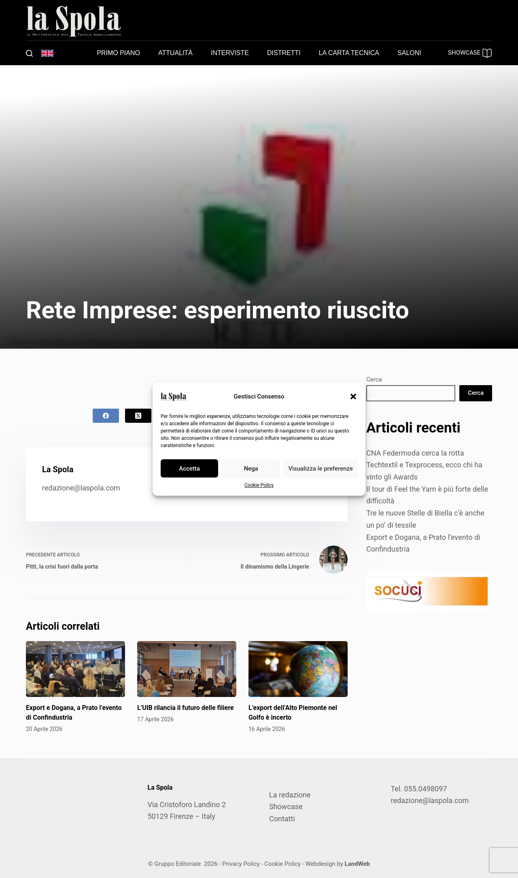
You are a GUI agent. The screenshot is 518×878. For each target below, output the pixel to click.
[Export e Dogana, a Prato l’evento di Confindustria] (75, 669)
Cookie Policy (259, 485)
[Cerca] (29, 53)
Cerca (374, 379)
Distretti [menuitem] (284, 52)
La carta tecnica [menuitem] (349, 52)
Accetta (189, 468)
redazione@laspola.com (81, 488)
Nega (251, 468)
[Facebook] (106, 416)
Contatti (282, 818)
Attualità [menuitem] (175, 52)
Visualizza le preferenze (320, 468)
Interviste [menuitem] (230, 52)
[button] (353, 396)
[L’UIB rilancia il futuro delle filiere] (186, 669)
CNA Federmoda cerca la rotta (415, 453)
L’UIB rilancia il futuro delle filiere (185, 708)
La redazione (289, 795)
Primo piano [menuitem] (118, 52)
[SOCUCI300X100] (427, 591)
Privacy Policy (240, 863)
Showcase (285, 806)
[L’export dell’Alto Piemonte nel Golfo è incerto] (298, 669)
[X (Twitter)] (138, 416)
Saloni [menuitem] (409, 52)
